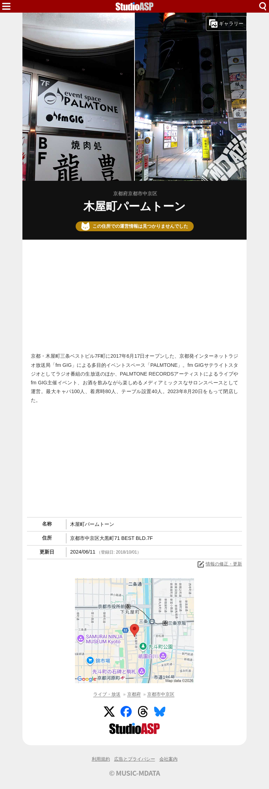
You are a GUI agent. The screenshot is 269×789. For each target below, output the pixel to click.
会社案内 (168, 759)
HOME (134, 6)
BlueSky (159, 711)
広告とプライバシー (134, 759)
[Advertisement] (134, 294)
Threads (143, 711)
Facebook (126, 711)
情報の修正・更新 (219, 564)
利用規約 (101, 759)
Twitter (109, 711)
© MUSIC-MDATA (134, 773)
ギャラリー (226, 23)
